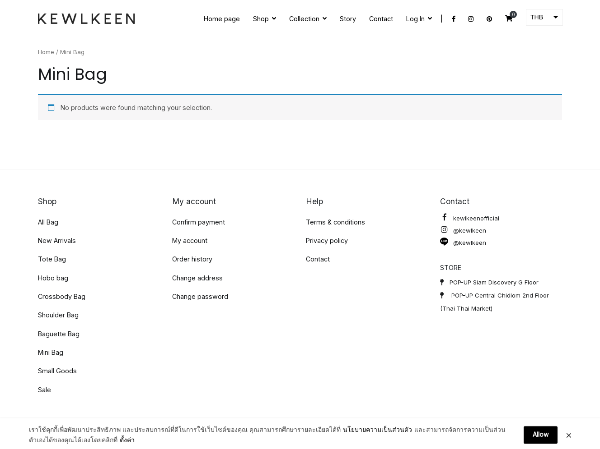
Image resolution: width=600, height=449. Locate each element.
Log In (415, 19)
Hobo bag (53, 278)
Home (46, 51)
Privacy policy (327, 240)
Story (348, 19)
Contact (381, 19)
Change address (197, 278)
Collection (304, 19)
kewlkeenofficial (469, 218)
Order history (192, 259)
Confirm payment (198, 222)
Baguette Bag (59, 334)
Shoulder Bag (58, 315)
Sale (44, 390)
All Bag (48, 222)
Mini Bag (50, 352)
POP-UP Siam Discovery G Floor (489, 282)
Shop (261, 19)
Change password (200, 296)
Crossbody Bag (61, 296)
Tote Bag (52, 259)
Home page (222, 19)
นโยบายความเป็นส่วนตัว (377, 441)
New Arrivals (57, 240)
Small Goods (57, 371)
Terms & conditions (335, 222)
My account (189, 240)
